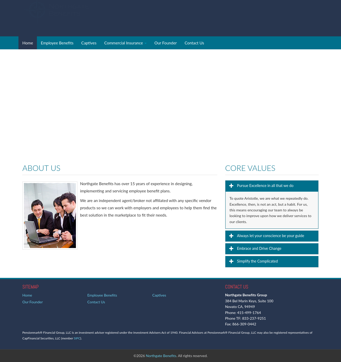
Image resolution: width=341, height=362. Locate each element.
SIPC (77, 338)
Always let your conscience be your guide (270, 235)
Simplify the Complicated (257, 261)
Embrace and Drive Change (258, 248)
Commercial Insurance (125, 43)
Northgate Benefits (161, 355)
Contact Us (194, 43)
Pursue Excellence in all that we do (264, 185)
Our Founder (165, 43)
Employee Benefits (57, 43)
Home (27, 43)
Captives (88, 43)
